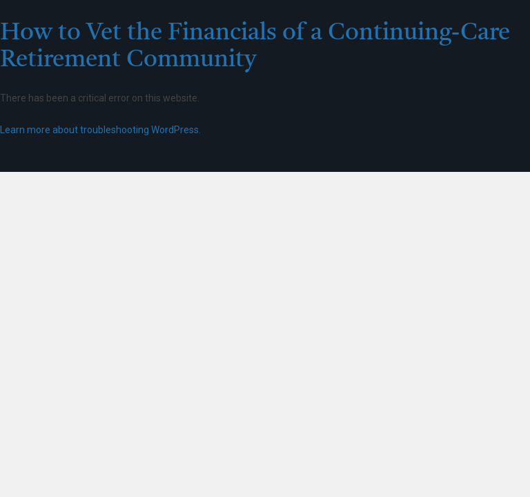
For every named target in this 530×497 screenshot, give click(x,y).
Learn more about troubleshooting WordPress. (100, 129)
